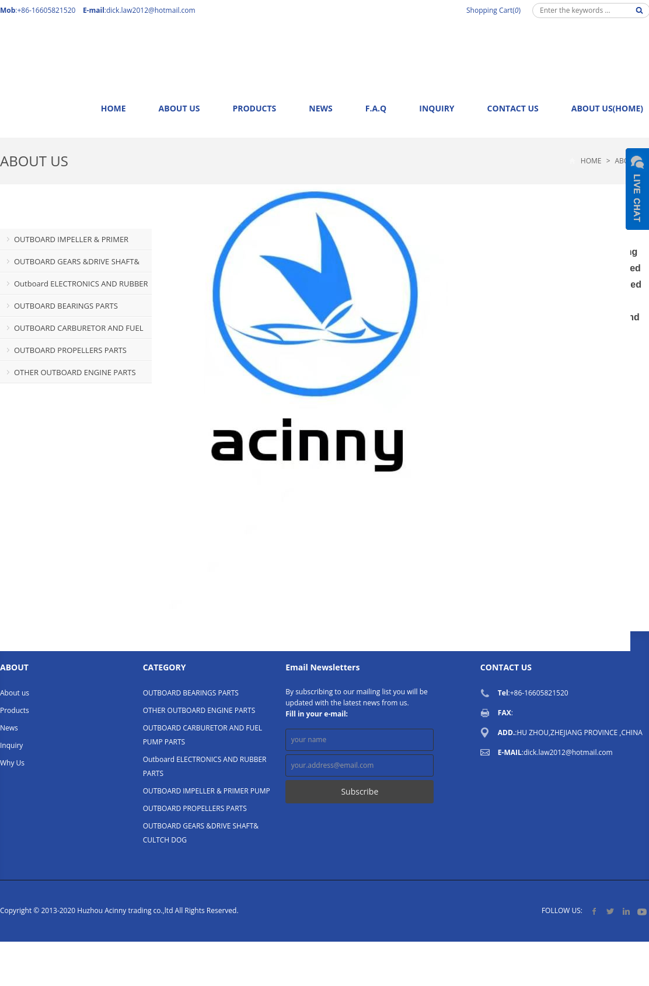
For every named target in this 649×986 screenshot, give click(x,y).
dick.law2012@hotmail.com (151, 10)
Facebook (594, 911)
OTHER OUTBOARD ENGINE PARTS (75, 372)
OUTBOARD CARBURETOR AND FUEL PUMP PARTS (72, 331)
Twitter (610, 911)
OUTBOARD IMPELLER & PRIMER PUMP (64, 242)
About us (179, 108)
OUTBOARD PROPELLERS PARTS (70, 350)
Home (113, 108)
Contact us (513, 108)
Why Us (12, 763)
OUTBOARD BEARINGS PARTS (66, 305)
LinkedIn (626, 911)
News (320, 108)
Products (254, 108)
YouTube (641, 911)
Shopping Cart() (493, 10)
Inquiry (436, 108)
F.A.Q (375, 108)
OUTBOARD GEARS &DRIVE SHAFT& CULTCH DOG (69, 264)
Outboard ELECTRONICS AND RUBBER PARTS (74, 286)
